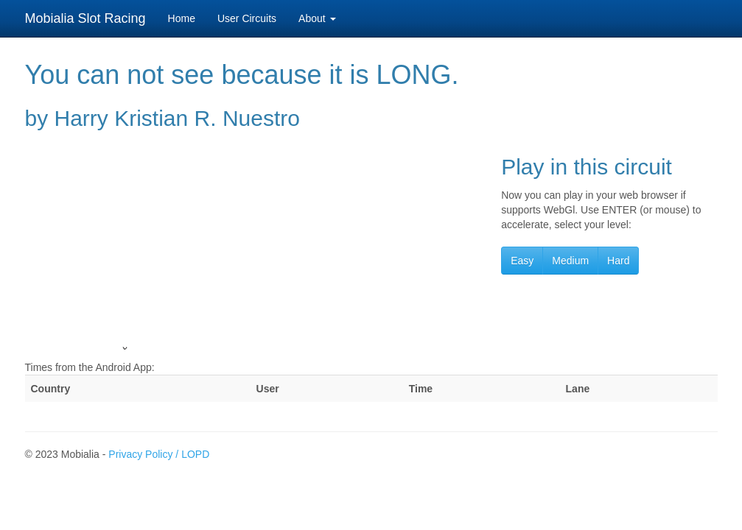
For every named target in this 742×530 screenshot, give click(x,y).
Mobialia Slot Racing (85, 18)
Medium (570, 260)
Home (181, 18)
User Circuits (246, 18)
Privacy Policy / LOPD (158, 454)
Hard (618, 260)
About (316, 18)
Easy (522, 260)
